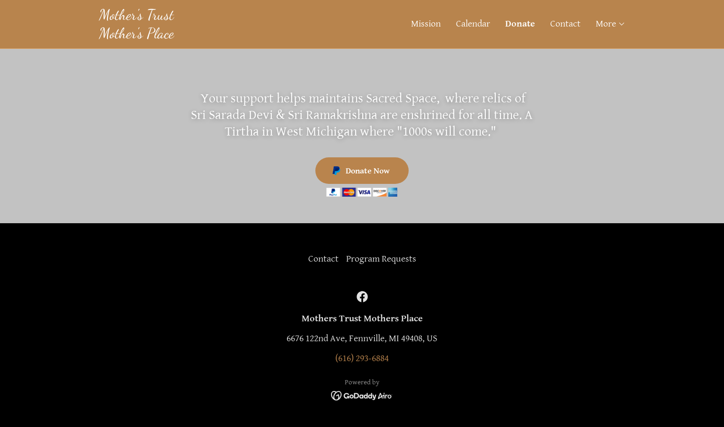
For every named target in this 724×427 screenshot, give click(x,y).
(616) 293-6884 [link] (362, 358)
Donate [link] (520, 23)
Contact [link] (565, 23)
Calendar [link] (473, 23)
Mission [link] (426, 23)
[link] (230, 35)
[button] (611, 24)
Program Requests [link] (381, 259)
